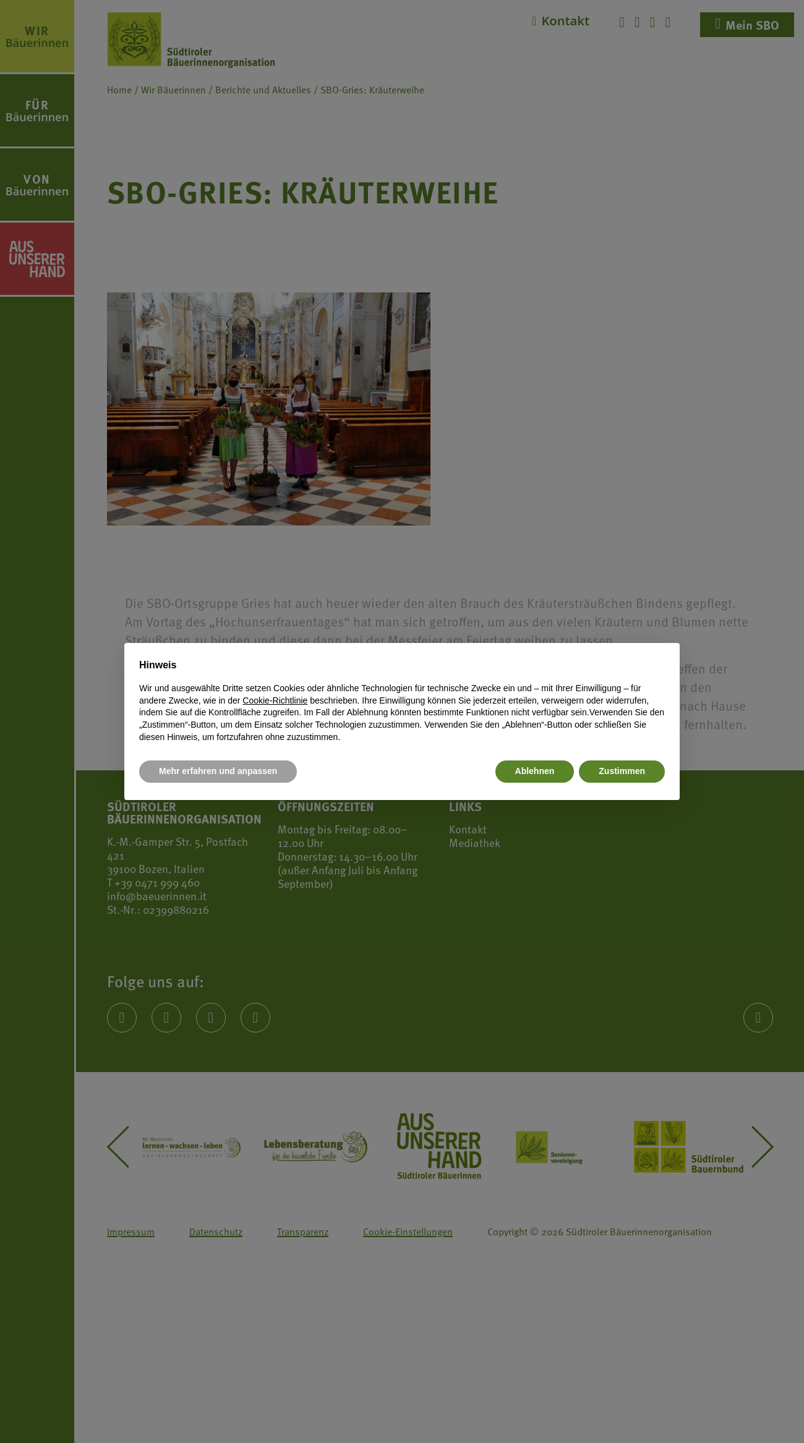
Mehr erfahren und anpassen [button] (218, 771)
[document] (402, 700)
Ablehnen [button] (535, 771)
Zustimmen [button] (622, 771)
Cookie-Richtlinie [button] (274, 700)
